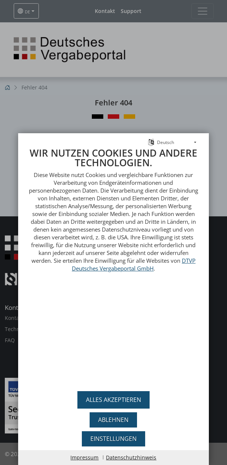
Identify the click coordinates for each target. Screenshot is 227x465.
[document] (113, 265)
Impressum (84, 457)
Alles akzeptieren (113, 400)
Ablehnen (113, 420)
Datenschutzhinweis (131, 457)
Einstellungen (113, 439)
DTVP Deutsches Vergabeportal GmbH (134, 260)
